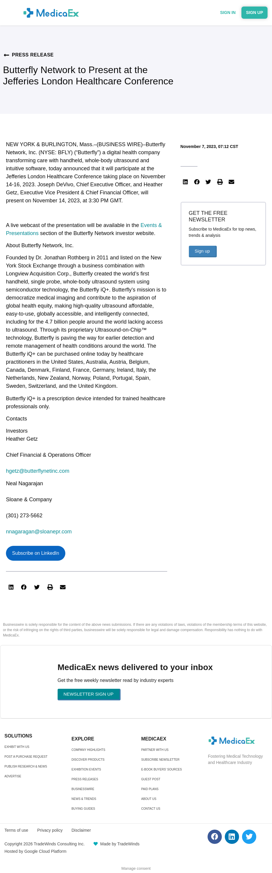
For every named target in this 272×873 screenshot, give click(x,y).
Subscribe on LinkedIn (35, 553)
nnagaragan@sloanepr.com (39, 532)
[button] (11, 587)
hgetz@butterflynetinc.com (37, 471)
